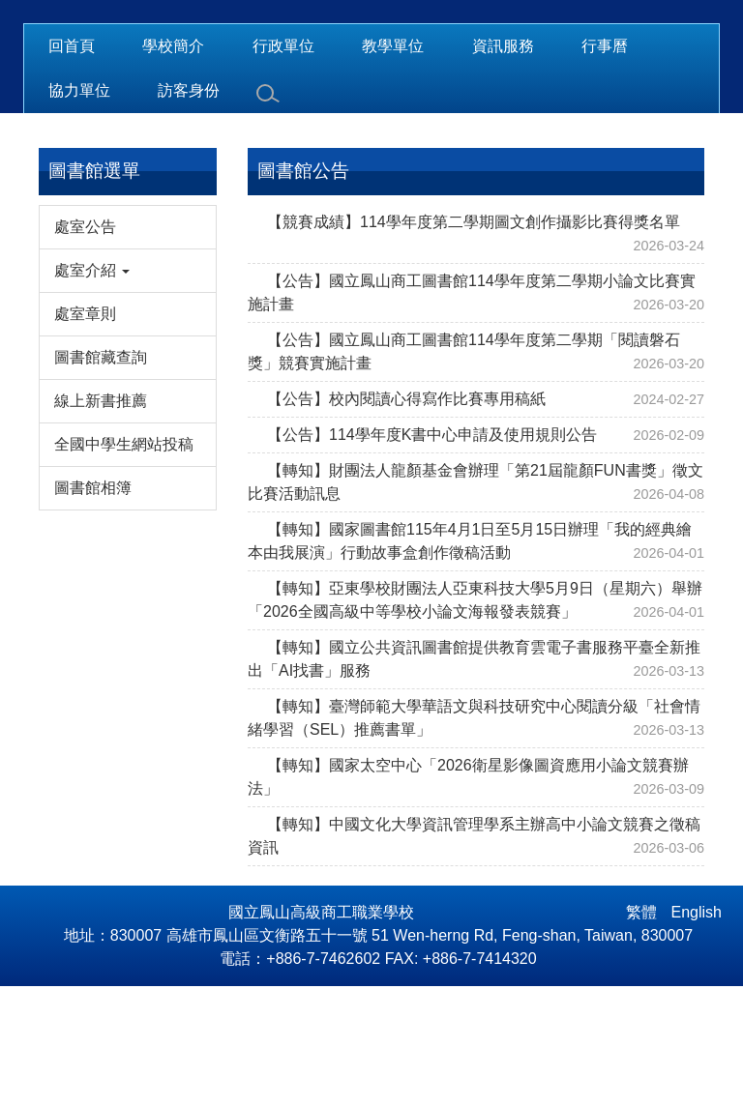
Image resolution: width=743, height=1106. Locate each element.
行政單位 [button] (283, 166)
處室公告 (85, 346)
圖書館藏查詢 (100, 477)
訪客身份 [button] (189, 210)
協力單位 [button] (79, 210)
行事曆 (604, 166)
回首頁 (71, 166)
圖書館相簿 (93, 607)
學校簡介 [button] (173, 166)
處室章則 (85, 433)
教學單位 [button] (393, 166)
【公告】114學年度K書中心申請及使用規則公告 (432, 554)
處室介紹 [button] (92, 390)
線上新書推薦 (100, 520)
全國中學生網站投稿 (123, 564)
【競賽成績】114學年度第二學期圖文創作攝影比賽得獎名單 (473, 342)
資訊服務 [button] (503, 166)
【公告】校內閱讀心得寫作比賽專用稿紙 (406, 518)
